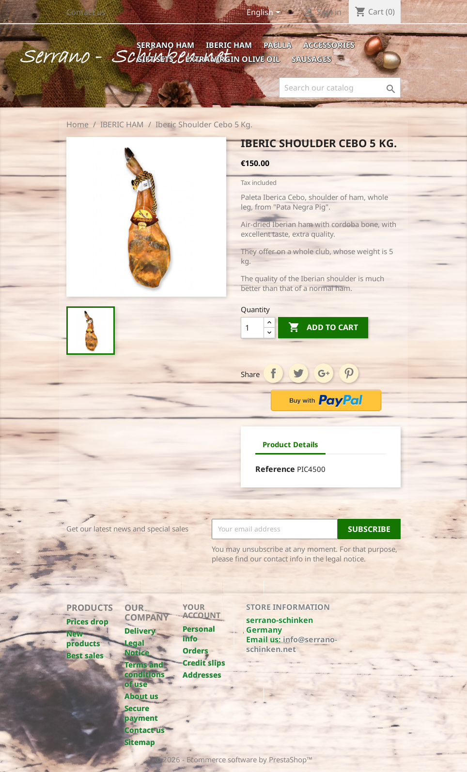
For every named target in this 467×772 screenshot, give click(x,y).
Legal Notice (137, 647)
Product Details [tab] (290, 444)
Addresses (202, 675)
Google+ (323, 373)
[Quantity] (252, 327)
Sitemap (140, 742)
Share (273, 373)
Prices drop (87, 621)
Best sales (85, 655)
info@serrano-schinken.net (291, 644)
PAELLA (278, 45)
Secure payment (141, 713)
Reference (275, 469)
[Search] (340, 87)
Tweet (298, 373)
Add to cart (323, 327)
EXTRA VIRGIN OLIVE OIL (232, 59)
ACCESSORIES (329, 45)
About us (141, 696)
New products (83, 638)
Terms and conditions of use (145, 674)
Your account (201, 611)
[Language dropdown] (265, 13)
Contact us (86, 12)
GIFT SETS (155, 59)
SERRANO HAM (165, 45)
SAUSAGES (311, 59)
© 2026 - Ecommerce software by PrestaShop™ (233, 759)
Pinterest (348, 373)
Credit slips (204, 662)
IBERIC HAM (229, 45)
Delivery (140, 631)
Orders (195, 650)
